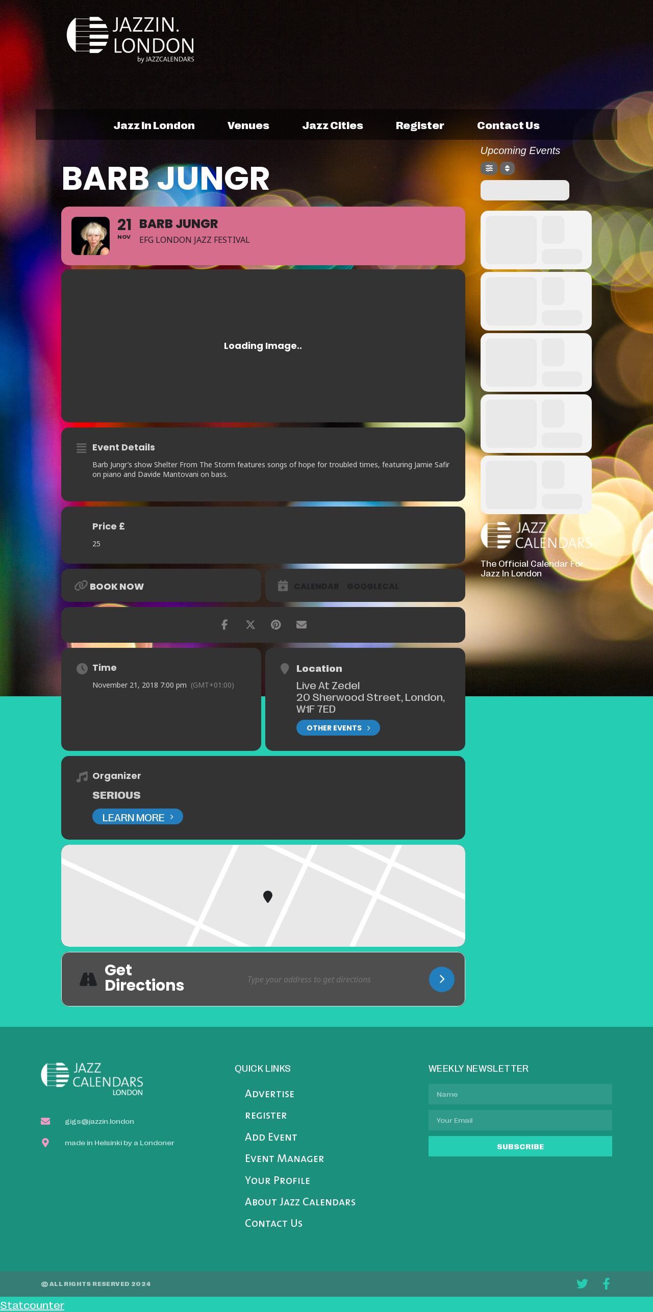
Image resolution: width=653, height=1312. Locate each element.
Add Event (271, 1138)
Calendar (316, 587)
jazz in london (154, 124)
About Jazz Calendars (300, 1202)
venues (248, 124)
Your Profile (277, 1181)
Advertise (269, 1094)
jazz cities (332, 124)
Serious (116, 794)
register (420, 124)
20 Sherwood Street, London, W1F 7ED (370, 702)
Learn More (138, 816)
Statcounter (32, 1304)
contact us (508, 124)
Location (319, 667)
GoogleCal (373, 587)
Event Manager (284, 1159)
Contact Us (274, 1224)
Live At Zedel (328, 684)
